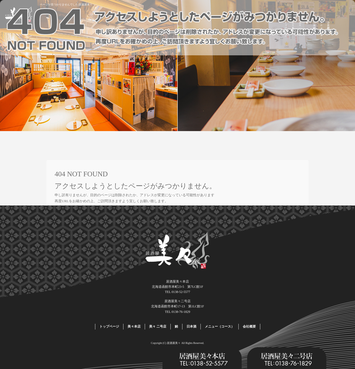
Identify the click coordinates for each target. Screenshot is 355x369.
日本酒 (314, 33)
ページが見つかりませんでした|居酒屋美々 (66, 4)
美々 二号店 (300, 33)
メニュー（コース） (321, 33)
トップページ (285, 33)
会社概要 (328, 33)
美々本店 (293, 33)
